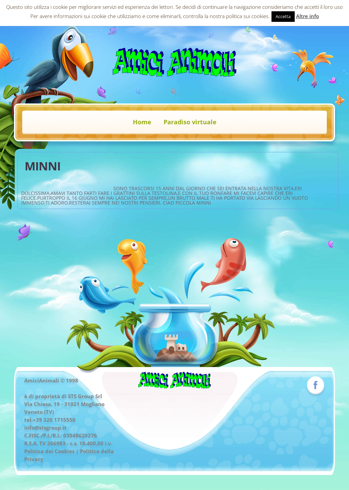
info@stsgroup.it (45, 427)
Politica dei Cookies (49, 451)
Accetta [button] (283, 16)
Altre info (307, 16)
